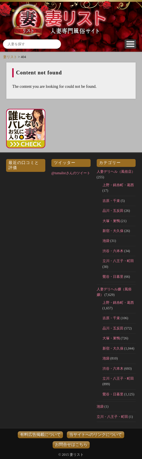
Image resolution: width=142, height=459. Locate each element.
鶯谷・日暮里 (113, 277)
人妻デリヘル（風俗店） (116, 172)
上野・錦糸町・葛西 (118, 185)
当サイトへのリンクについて (95, 434)
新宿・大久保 (113, 231)
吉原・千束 (111, 201)
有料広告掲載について (40, 434)
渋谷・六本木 (113, 251)
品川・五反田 (113, 211)
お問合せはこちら (71, 444)
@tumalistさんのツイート (70, 173)
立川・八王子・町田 (118, 261)
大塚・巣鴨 (111, 221)
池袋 (106, 241)
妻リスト (10, 57)
